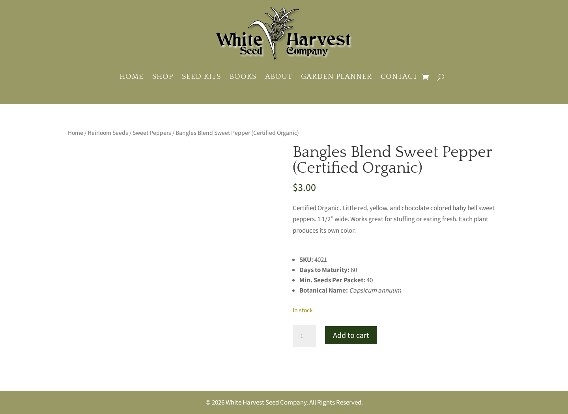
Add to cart (351, 335)
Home (132, 77)
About (278, 77)
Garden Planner (336, 77)
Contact (399, 77)
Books (243, 77)
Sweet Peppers (152, 132)
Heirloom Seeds (108, 132)
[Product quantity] (304, 336)
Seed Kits (201, 77)
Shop (162, 77)
